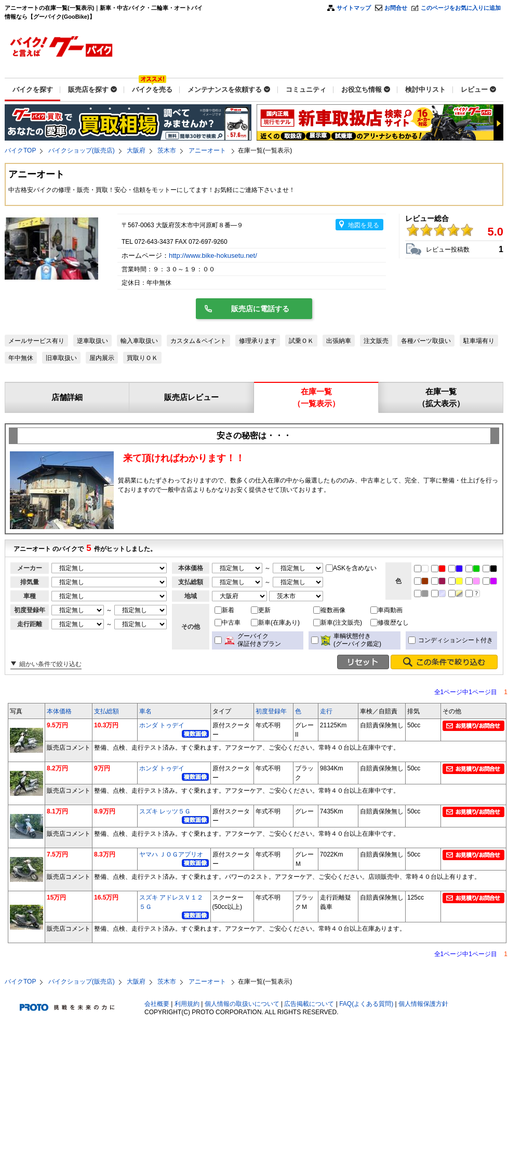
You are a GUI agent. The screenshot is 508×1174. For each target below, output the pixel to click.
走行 (326, 711)
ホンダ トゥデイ (161, 725)
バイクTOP (20, 150)
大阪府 (136, 150)
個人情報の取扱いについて (242, 1003)
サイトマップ (354, 8)
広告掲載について (309, 1003)
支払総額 (106, 711)
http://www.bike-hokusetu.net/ (214, 255)
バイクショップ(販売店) (81, 150)
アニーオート (208, 150)
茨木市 (166, 150)
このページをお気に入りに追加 (461, 8)
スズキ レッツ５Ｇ (165, 811)
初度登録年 (271, 711)
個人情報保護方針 (423, 1003)
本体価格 (59, 711)
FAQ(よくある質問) (366, 1003)
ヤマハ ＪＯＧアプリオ (171, 854)
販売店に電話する (260, 309)
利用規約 (187, 1003)
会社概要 (156, 1003)
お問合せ (395, 8)
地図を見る (363, 225)
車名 (145, 711)
